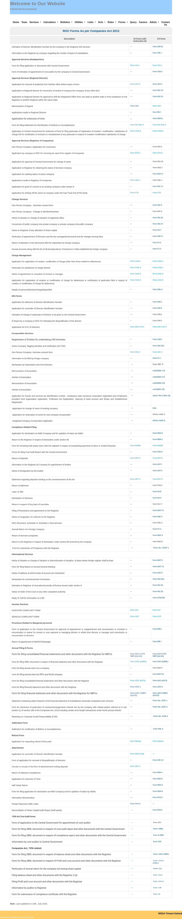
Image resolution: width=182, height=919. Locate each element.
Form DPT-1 (135, 766)
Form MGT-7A (158, 674)
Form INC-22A (158, 346)
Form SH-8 (157, 491)
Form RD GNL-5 (137, 125)
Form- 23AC (158, 875)
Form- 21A (157, 868)
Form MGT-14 (158, 510)
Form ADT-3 (157, 470)
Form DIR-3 (157, 302)
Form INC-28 (158, 591)
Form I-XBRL (158, 829)
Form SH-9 (157, 498)
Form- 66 (156, 894)
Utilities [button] (79, 22)
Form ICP (134, 610)
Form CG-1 (134, 65)
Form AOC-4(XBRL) (138, 661)
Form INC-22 (158, 217)
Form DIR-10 (158, 760)
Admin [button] (153, 22)
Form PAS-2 (158, 797)
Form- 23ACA (158, 881)
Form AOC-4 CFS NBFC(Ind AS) (137, 655)
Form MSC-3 (158, 535)
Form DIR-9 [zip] (137, 754)
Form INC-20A (158, 579)
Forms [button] (122, 22)
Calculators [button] (49, 22)
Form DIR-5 (157, 308)
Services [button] (34, 22)
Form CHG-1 (135, 261)
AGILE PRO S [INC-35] (161, 396)
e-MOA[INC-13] (159, 371)
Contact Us (165, 23)
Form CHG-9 (135, 280)
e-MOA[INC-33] (159, 383)
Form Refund (136, 741)
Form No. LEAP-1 (161, 548)
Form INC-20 (158, 585)
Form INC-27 (158, 224)
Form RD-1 (157, 112)
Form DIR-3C (158, 46)
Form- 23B (157, 888)
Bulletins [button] (65, 22)
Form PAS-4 (135, 804)
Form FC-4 (157, 529)
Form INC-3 (157, 205)
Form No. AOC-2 (160, 707)
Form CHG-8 (135, 131)
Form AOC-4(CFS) (138, 680)
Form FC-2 (157, 242)
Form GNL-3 (158, 289)
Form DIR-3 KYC (137, 327)
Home (16, 22)
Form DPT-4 (135, 479)
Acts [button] (101, 22)
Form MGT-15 (158, 566)
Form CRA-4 (157, 452)
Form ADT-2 (135, 84)
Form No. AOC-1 (160, 700)
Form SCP (134, 616)
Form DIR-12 (158, 236)
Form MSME (135, 445)
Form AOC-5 (158, 573)
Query (133, 22)
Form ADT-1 (157, 464)
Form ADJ (134, 106)
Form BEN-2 (157, 439)
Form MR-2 (157, 629)
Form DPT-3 (135, 458)
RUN (154, 408)
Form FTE (134, 193)
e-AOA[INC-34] (158, 389)
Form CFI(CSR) (159, 598)
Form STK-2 (135, 153)
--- (154, 754)
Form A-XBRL (158, 835)
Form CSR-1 (157, 339)
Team (24, 22)
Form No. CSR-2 (160, 716)
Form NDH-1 (158, 772)
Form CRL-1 (157, 53)
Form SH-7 (157, 230)
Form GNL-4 (158, 729)
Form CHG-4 (135, 267)
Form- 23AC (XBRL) (161, 854)
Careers (143, 22)
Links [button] (91, 22)
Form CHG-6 (135, 274)
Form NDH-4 (158, 433)
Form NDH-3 (158, 785)
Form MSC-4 (158, 174)
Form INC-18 (158, 90)
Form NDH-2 (158, 118)
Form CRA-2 (157, 71)
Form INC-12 (158, 186)
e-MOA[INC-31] (159, 377)
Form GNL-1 (135, 180)
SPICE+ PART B (159, 420)
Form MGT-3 (158, 560)
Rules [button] (111, 22)
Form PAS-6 (157, 810)
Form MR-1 (157, 641)
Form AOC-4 (135, 687)
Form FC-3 (157, 249)
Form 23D (157, 841)
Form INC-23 (158, 96)
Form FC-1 (157, 358)
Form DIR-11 (158, 517)
